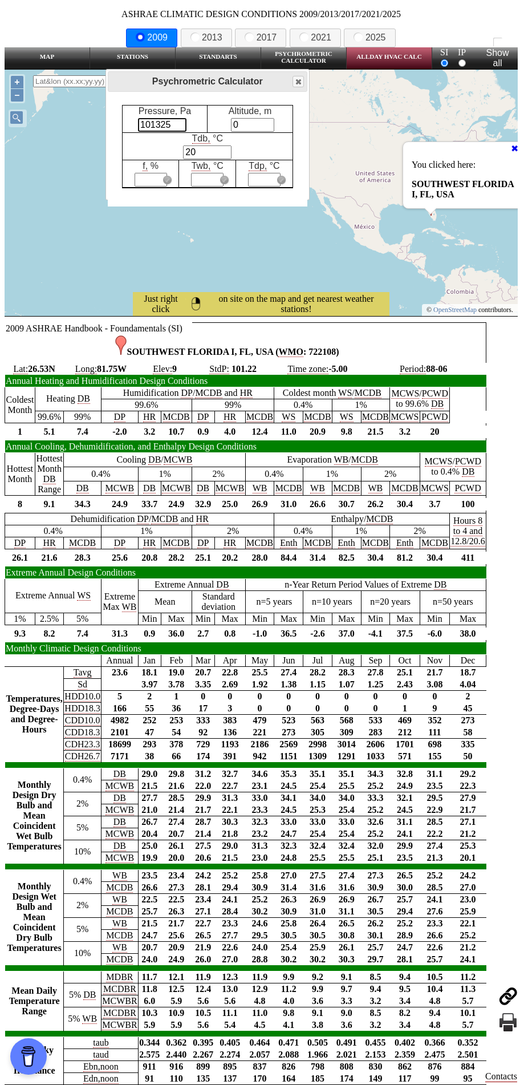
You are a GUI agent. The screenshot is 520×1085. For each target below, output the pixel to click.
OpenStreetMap (455, 310)
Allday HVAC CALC (389, 56)
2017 (261, 37)
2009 (152, 37)
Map (47, 56)
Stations (132, 56)
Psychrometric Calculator (303, 57)
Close (297, 82)
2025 (369, 37)
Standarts (218, 56)
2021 (315, 37)
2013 (206, 37)
